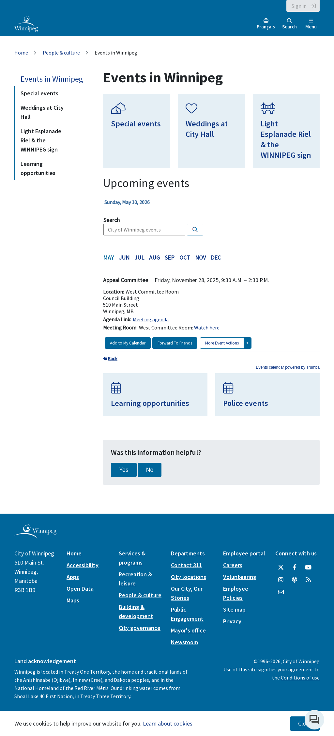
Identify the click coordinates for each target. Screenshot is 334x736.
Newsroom (184, 642)
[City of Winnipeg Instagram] (280, 579)
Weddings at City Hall (42, 112)
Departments (188, 553)
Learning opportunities (38, 168)
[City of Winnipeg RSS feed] (308, 579)
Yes (124, 470)
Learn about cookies (167, 723)
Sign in (299, 6)
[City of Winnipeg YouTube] (308, 567)
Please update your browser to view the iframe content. (211, 202)
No (150, 470)
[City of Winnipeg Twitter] (280, 567)
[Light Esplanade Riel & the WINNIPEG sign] (286, 131)
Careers (232, 565)
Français (266, 27)
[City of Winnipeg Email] (280, 592)
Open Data (80, 588)
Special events (39, 93)
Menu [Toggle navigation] (311, 24)
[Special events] (136, 131)
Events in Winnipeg (52, 79)
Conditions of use (300, 677)
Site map (234, 609)
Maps (73, 600)
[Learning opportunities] (155, 394)
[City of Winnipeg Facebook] (294, 567)
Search (289, 24)
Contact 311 (186, 565)
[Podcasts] (294, 579)
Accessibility (83, 565)
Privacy (232, 621)
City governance (139, 628)
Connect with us (296, 553)
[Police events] (267, 394)
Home (21, 52)
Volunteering (239, 577)
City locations (188, 577)
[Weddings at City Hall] (211, 131)
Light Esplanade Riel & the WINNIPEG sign (41, 140)
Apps (73, 577)
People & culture (61, 52)
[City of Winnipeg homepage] (35, 535)
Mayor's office (188, 630)
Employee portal (244, 553)
